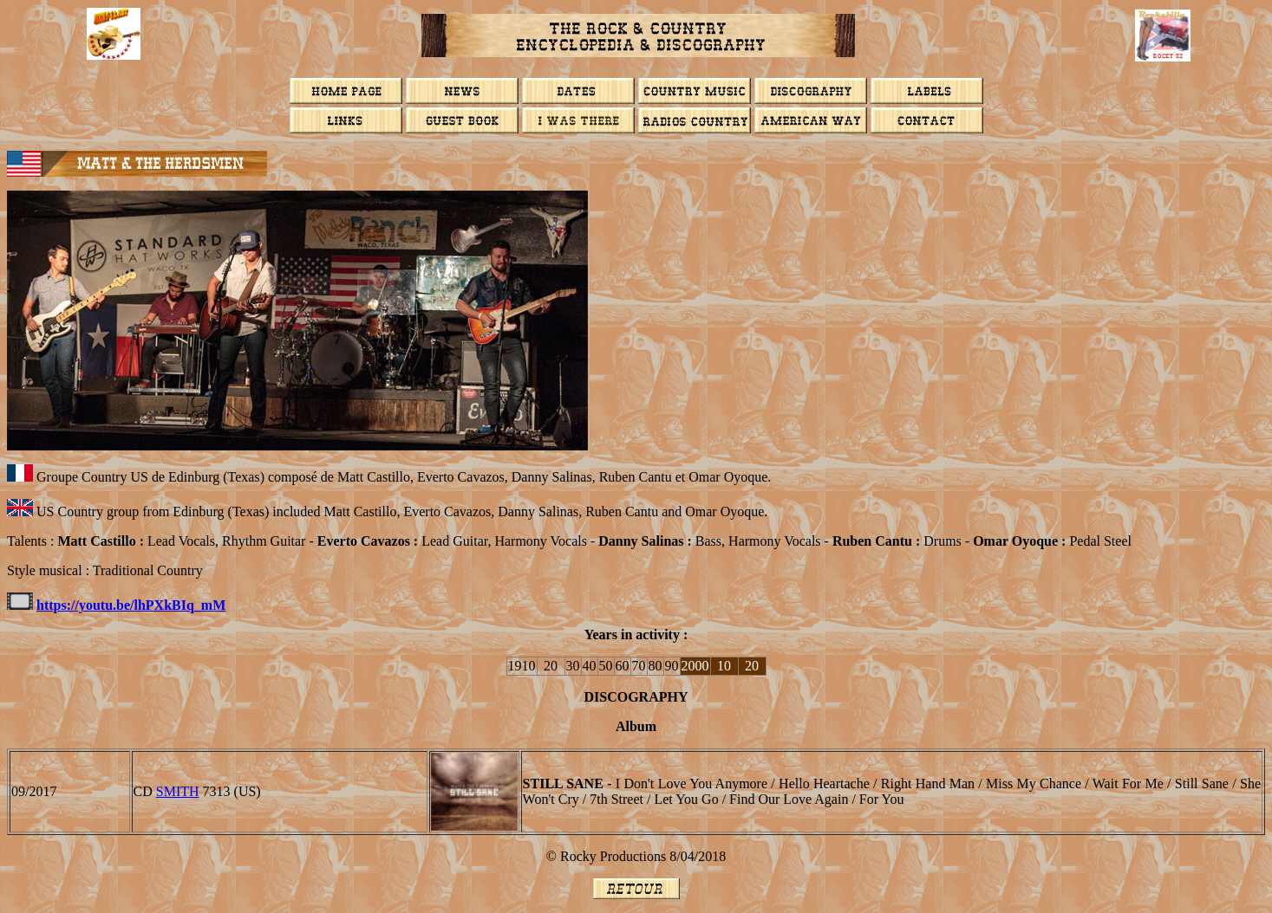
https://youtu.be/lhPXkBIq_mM (130, 605)
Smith (177, 791)
